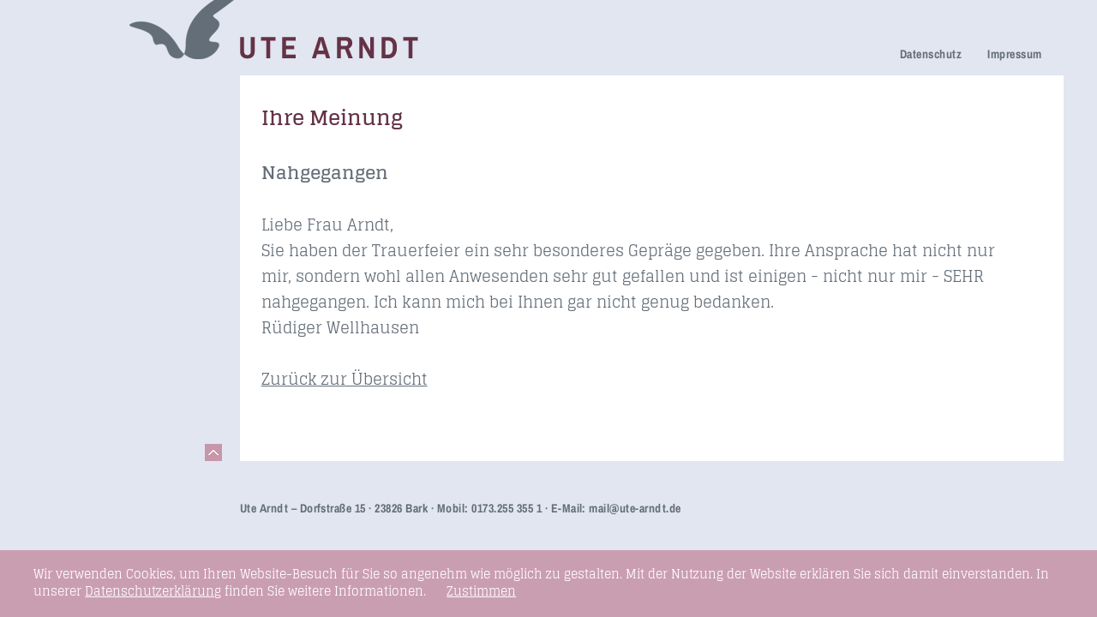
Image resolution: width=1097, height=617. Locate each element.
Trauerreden (85, 93)
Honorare (76, 286)
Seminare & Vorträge (113, 336)
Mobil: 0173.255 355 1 (489, 508)
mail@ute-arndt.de (634, 508)
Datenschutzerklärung (153, 591)
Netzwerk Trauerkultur (117, 117)
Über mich (79, 238)
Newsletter (80, 262)
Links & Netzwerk (102, 384)
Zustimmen (481, 591)
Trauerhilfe (81, 141)
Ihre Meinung (88, 214)
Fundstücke (84, 360)
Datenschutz (931, 54)
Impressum (1014, 54)
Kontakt (71, 408)
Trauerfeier (81, 165)
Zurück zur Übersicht (344, 378)
